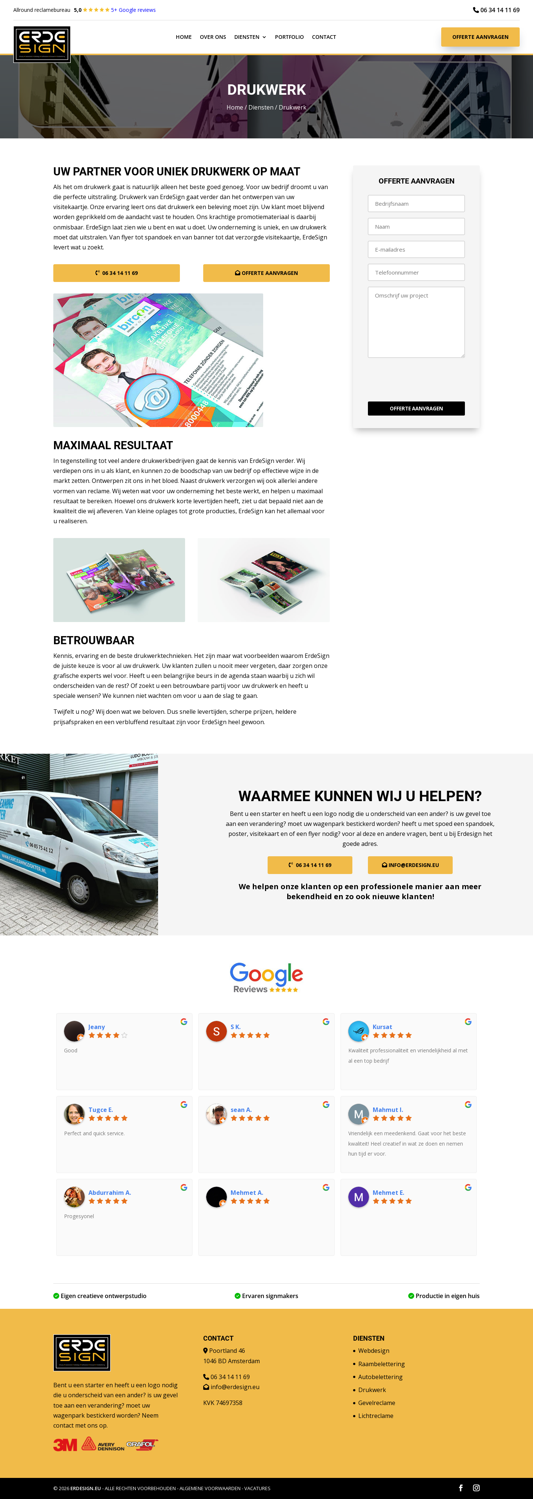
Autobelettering (380, 1377)
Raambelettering (381, 1364)
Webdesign (373, 1351)
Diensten (246, 37)
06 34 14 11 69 (496, 10)
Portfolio (289, 37)
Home (184, 37)
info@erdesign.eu (414, 864)
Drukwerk (372, 1390)
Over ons (213, 37)
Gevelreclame (376, 1403)
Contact (324, 37)
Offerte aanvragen (480, 36)
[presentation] (424, 381)
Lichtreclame (375, 1416)
